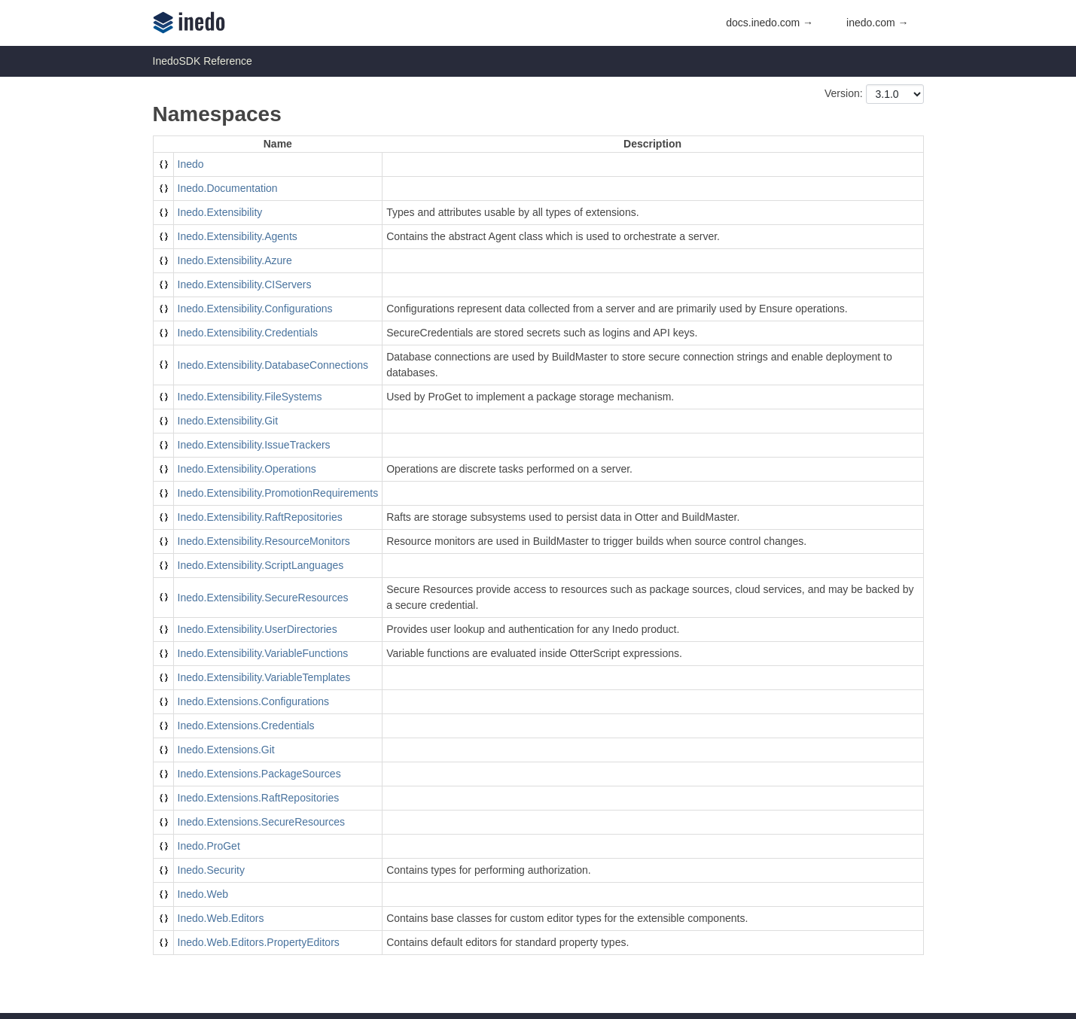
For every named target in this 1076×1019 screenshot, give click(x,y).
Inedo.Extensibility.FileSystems (250, 397)
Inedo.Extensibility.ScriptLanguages (261, 565)
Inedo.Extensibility (220, 212)
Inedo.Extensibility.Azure (235, 260)
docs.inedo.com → (769, 23)
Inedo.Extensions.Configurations (254, 701)
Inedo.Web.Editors (221, 918)
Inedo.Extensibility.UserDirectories (257, 629)
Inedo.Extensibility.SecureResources (263, 598)
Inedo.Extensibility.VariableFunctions (263, 653)
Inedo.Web (203, 894)
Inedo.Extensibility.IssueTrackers (254, 445)
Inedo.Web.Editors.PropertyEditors (259, 942)
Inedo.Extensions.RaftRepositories (259, 798)
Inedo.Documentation (228, 188)
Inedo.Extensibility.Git (228, 421)
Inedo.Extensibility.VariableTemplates (264, 677)
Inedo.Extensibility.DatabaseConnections (273, 365)
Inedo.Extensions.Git (226, 750)
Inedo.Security (211, 870)
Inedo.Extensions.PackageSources (259, 774)
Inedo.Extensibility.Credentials (248, 333)
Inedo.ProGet (209, 846)
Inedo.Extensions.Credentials (246, 725)
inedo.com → (877, 23)
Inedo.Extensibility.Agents (237, 236)
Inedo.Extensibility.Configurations (255, 309)
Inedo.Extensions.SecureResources (262, 822)
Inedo (191, 164)
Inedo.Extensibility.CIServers (245, 284)
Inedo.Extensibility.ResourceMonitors (264, 541)
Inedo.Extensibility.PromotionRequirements (278, 493)
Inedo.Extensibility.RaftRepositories (260, 517)
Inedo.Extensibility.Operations (247, 469)
